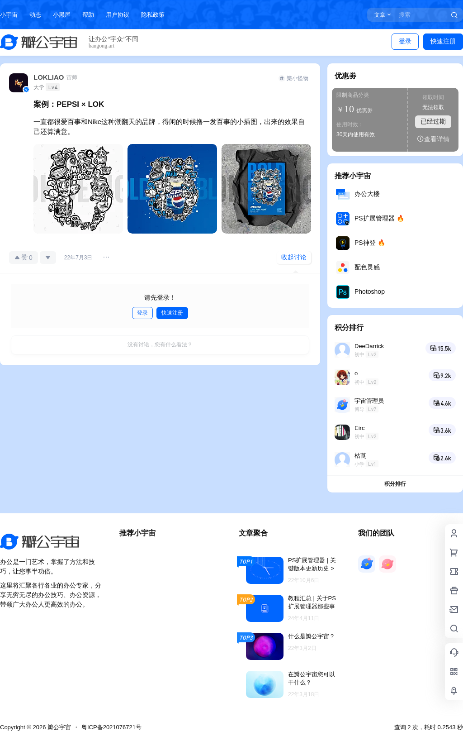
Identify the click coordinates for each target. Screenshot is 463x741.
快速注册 (443, 41)
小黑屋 (62, 14)
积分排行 (395, 484)
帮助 (88, 14)
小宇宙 (9, 14)
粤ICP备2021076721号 (111, 727)
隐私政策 (153, 14)
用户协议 (117, 14)
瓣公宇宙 (58, 727)
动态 (35, 14)
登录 (405, 41)
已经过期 (433, 121)
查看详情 (433, 139)
